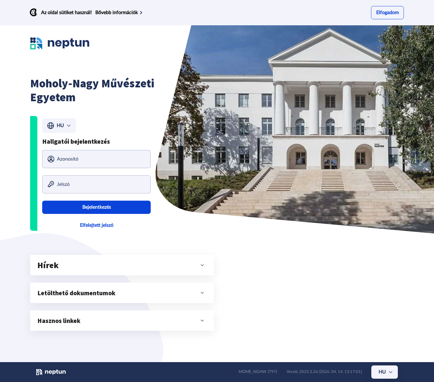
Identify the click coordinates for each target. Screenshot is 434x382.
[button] (122, 265)
